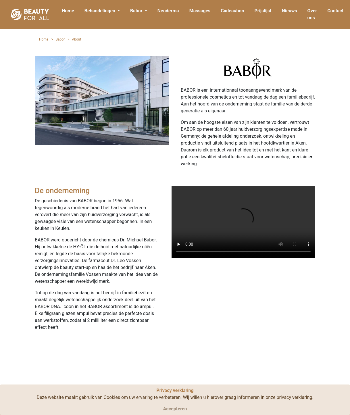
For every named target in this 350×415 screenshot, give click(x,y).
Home (68, 11)
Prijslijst (262, 11)
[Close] (175, 409)
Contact (335, 11)
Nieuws (289, 11)
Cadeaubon (232, 11)
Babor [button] (137, 11)
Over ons (312, 14)
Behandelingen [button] (100, 11)
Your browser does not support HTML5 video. (243, 222)
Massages (200, 11)
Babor (60, 39)
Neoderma (168, 11)
